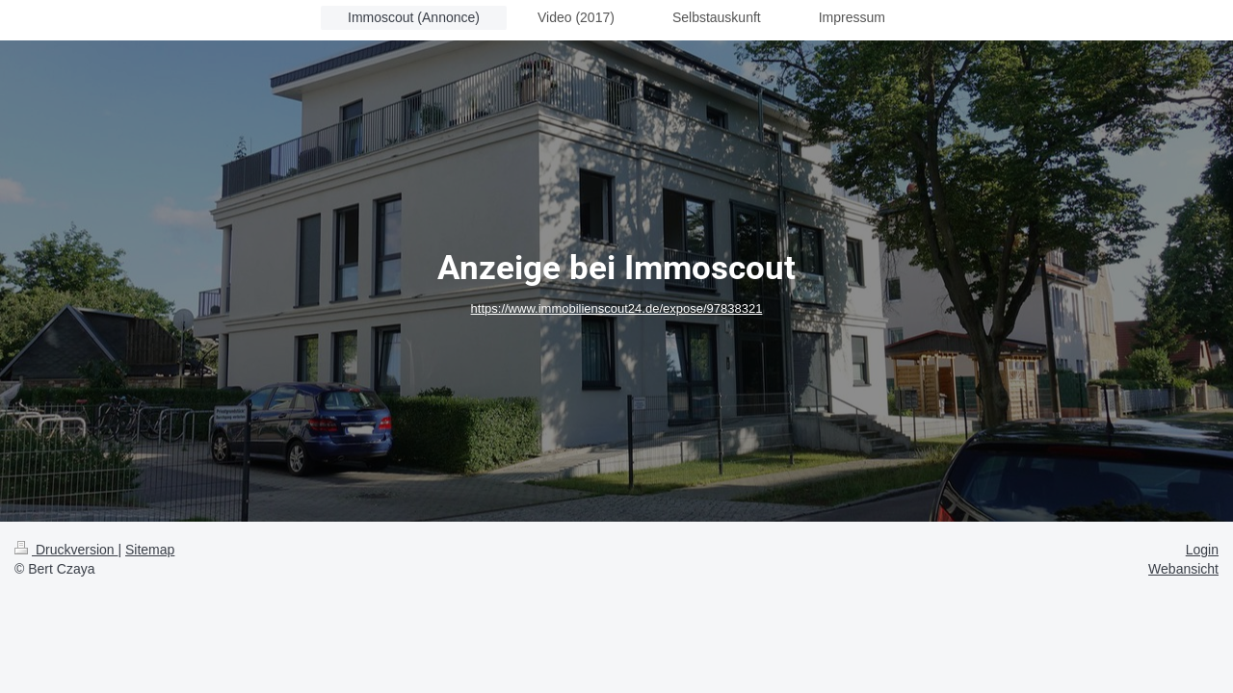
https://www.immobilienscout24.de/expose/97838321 (617, 308)
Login (1202, 549)
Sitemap (149, 549)
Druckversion (66, 549)
